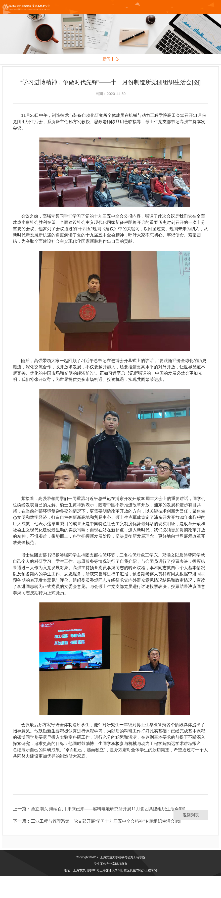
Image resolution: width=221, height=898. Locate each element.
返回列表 (191, 837)
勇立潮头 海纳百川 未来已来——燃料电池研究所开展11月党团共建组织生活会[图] (113, 830)
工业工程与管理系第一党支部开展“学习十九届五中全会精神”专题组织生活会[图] (110, 842)
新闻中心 (111, 59)
